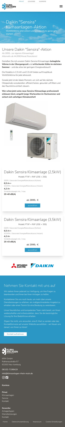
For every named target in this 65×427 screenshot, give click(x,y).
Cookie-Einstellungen (54, 422)
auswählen (32, 205)
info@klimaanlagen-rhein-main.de (17, 373)
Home (5, 422)
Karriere (42, 1)
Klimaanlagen (8, 395)
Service (5, 398)
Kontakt (5, 401)
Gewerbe (31, 1)
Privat (21, 1)
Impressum (37, 422)
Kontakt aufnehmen (15, 334)
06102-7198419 (10, 369)
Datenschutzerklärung (20, 422)
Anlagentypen (8, 411)
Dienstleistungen (9, 414)
